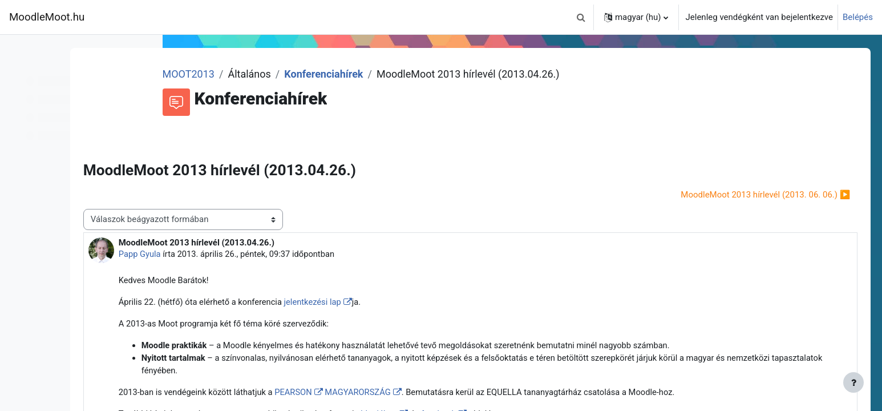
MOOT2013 (278, 74)
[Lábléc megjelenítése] (853, 382)
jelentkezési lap (418, 302)
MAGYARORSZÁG (464, 394)
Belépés (858, 17)
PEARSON (399, 394)
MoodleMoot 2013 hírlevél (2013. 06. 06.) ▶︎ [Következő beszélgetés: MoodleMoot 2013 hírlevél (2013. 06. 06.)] (749, 195)
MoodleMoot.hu (46, 17)
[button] (581, 17)
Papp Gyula (242, 254)
